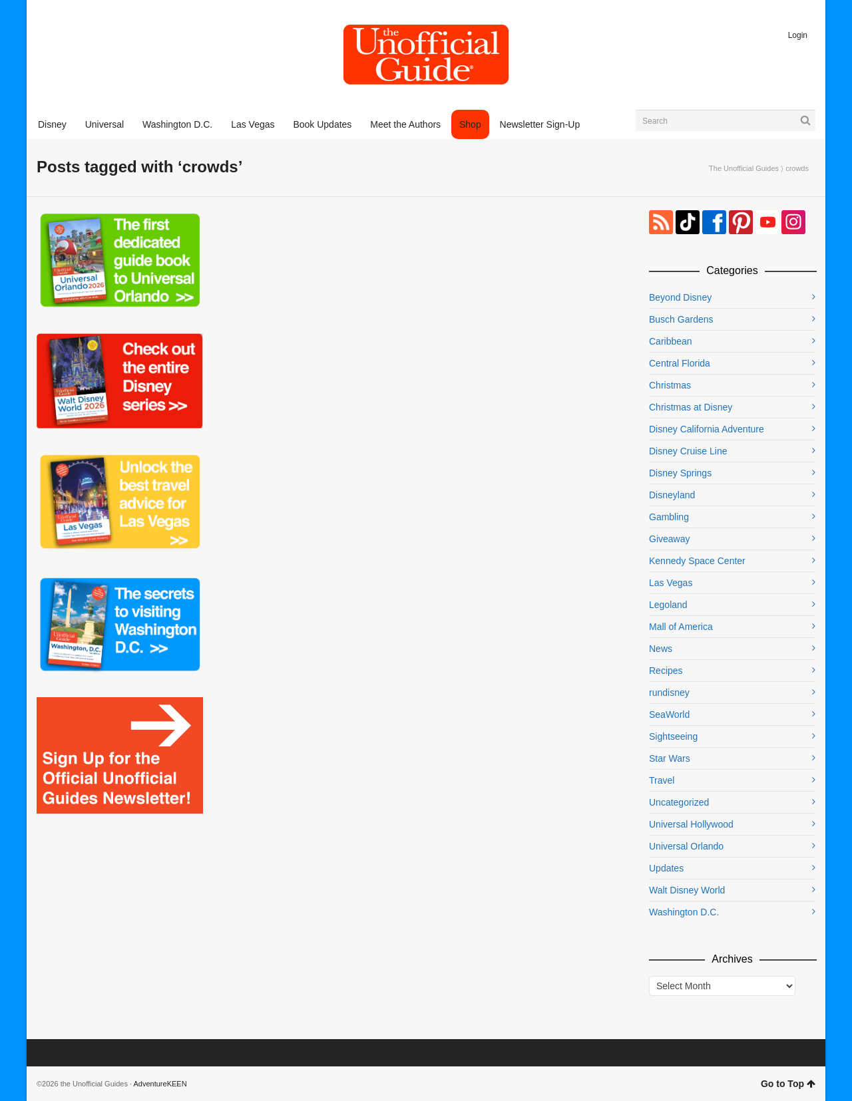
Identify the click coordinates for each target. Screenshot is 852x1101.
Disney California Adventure (706, 429)
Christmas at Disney (690, 407)
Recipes (666, 670)
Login (797, 35)
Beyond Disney (680, 297)
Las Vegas (670, 582)
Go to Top (788, 1083)
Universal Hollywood (691, 824)
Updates (666, 868)
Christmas (670, 385)
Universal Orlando (686, 846)
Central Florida (679, 363)
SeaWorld (669, 714)
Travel (661, 780)
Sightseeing (673, 736)
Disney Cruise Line (688, 451)
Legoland (668, 604)
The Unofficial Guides (744, 168)
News (660, 648)
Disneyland (672, 495)
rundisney (669, 692)
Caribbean (670, 341)
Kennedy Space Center (697, 560)
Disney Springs (680, 473)
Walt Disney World (687, 890)
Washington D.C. (684, 912)
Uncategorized (679, 802)
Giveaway (669, 539)
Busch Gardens (681, 319)
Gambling (669, 517)
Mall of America (681, 626)
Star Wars (669, 758)
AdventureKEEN (160, 1084)
